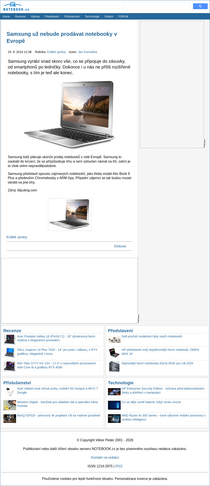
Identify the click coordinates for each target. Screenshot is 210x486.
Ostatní (109, 16)
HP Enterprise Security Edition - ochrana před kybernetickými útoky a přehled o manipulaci (163, 390)
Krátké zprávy (57, 52)
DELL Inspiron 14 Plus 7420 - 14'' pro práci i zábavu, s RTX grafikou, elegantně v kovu (57, 351)
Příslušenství (72, 16)
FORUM (123, 16)
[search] (156, 6)
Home (6, 16)
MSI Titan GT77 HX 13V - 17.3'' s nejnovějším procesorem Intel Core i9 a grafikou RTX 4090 (56, 365)
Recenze (20, 16)
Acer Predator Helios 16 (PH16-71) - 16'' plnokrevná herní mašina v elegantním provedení (56, 338)
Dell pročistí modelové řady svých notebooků (152, 336)
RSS (118, 466)
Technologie (92, 16)
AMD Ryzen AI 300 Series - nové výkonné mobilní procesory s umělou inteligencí (164, 417)
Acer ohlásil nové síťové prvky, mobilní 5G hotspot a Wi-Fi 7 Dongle (57, 390)
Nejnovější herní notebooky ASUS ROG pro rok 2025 (157, 363)
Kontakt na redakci (105, 457)
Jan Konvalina (87, 52)
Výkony (35, 16)
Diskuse (120, 246)
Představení (52, 16)
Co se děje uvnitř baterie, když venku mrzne (151, 402)
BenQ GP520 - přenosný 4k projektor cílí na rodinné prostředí (58, 415)
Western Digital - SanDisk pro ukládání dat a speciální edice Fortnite (57, 404)
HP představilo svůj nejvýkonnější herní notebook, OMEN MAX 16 (160, 351)
